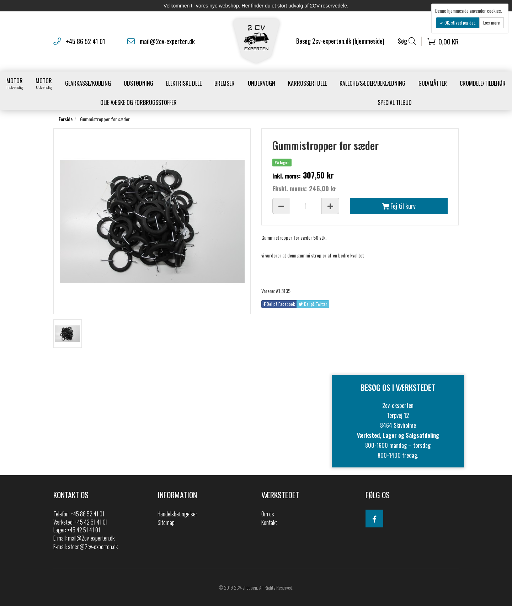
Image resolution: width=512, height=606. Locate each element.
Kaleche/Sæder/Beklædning (372, 83)
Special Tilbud (395, 102)
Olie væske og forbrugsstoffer (138, 102)
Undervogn (261, 83)
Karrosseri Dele (307, 83)
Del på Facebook (279, 304)
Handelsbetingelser (177, 514)
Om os (267, 514)
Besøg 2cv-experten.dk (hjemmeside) (340, 41)
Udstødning (138, 83)
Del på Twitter (313, 304)
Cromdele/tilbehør (483, 83)
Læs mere (491, 23)
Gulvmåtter (432, 83)
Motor (15, 83)
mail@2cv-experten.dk (167, 41)
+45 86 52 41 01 (85, 41)
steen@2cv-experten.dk (93, 546)
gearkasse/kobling (88, 83)
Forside (66, 119)
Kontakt (269, 522)
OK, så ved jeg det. (459, 23)
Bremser (224, 83)
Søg (407, 41)
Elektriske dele (184, 83)
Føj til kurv (399, 206)
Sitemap (166, 522)
